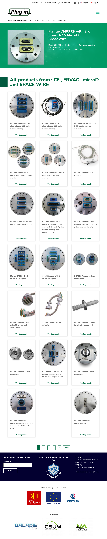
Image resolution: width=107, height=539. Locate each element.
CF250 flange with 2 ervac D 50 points (51, 277)
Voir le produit (21, 135)
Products (18, 20)
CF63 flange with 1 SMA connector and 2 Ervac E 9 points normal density (85, 224)
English (95, 3)
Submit (10, 471)
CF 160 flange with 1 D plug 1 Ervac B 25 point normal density (52, 126)
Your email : (7, 462)
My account (65, 3)
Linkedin (75, 3)
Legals (96, 472)
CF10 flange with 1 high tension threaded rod (84, 323)
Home (10, 20)
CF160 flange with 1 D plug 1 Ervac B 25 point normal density (20, 126)
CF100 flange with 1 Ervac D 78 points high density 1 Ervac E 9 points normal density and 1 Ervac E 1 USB (53, 226)
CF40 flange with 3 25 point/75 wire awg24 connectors (19, 325)
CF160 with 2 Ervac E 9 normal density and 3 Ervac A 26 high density (52, 374)
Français (85, 3)
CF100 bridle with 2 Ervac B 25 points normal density (85, 126)
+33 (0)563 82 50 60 (86, 467)
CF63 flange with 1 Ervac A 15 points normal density (53, 175)
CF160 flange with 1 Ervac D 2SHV (83, 421)
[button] (26, 47)
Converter (34, 3)
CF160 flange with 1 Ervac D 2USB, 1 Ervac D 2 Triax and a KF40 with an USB (21, 424)
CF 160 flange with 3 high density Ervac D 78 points (21, 222)
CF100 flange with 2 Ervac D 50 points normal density (21, 175)
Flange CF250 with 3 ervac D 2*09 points (19, 277)
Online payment (50, 3)
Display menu (97, 12)
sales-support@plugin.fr (84, 472)
